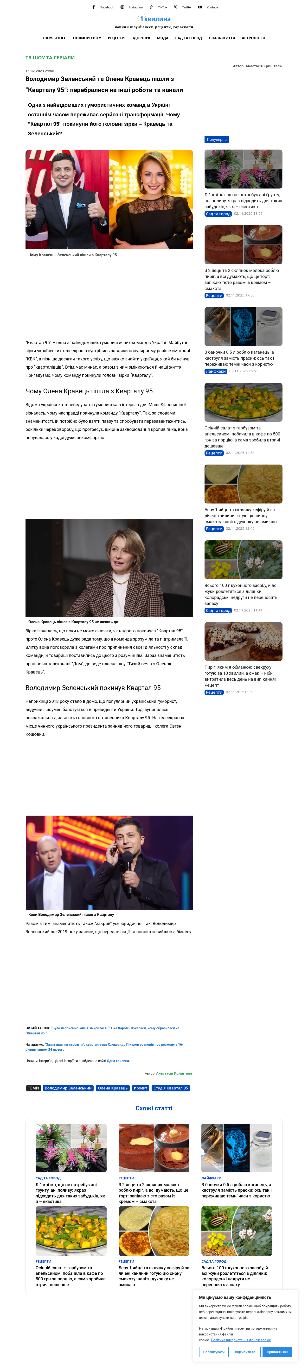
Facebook (107, 7)
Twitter (187, 7)
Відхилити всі (245, 1352)
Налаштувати (214, 1352)
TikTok (162, 7)
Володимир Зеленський (68, 1088)
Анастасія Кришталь (264, 66)
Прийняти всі (277, 1352)
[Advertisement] (109, 300)
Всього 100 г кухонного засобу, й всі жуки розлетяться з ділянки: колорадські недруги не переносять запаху (234, 1276)
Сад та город (218, 213)
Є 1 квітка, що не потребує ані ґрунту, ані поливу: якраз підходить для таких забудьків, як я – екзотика (243, 200)
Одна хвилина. (118, 1061)
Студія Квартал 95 (171, 1088)
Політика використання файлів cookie (241, 1340)
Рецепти (214, 295)
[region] (245, 1326)
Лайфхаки (216, 371)
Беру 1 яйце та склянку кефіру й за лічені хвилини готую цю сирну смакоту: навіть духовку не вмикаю (241, 515)
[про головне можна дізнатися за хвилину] (154, 21)
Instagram (136, 7)
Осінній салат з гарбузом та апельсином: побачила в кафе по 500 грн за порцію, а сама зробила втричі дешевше (71, 1276)
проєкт (140, 1088)
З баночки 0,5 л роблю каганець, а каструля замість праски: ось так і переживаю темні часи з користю (239, 358)
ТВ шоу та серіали (50, 58)
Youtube (212, 7)
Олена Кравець (113, 1088)
